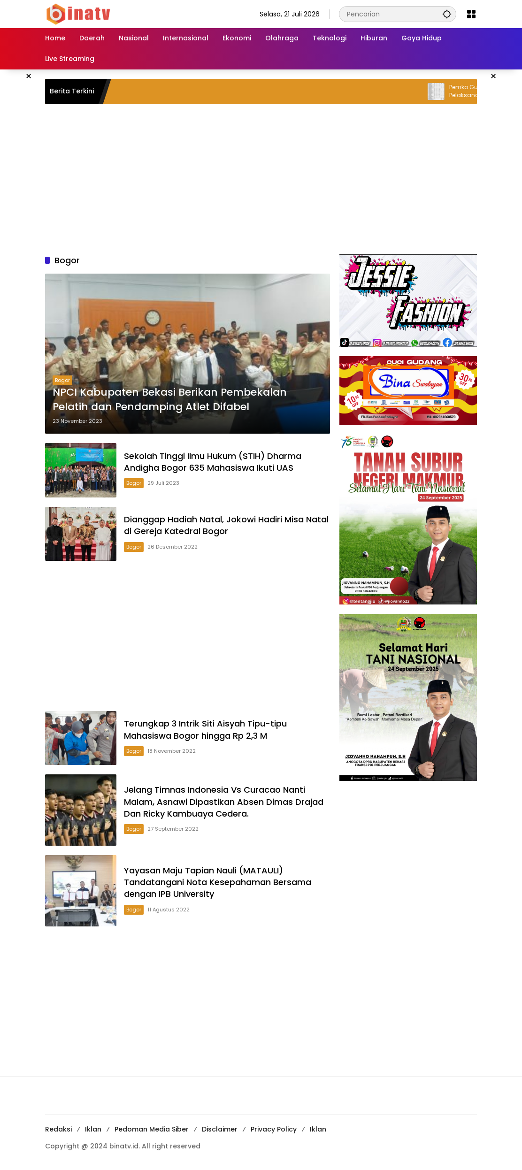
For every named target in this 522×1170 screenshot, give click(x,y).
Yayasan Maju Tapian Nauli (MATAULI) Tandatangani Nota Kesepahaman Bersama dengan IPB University (217, 882)
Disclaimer (220, 1129)
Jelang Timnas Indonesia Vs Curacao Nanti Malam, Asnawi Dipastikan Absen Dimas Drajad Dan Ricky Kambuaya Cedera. (223, 801)
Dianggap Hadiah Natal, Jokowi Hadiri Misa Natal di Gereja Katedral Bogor (226, 525)
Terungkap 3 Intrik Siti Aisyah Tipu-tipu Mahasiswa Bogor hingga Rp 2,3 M (205, 729)
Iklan (93, 1129)
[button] (447, 14)
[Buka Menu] (471, 14)
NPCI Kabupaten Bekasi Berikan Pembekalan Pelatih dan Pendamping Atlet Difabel (170, 399)
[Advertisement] (261, 179)
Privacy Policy (274, 1129)
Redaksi (58, 1129)
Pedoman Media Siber (152, 1129)
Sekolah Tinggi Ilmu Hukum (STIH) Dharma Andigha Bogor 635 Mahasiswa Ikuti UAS (212, 462)
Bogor (62, 380)
